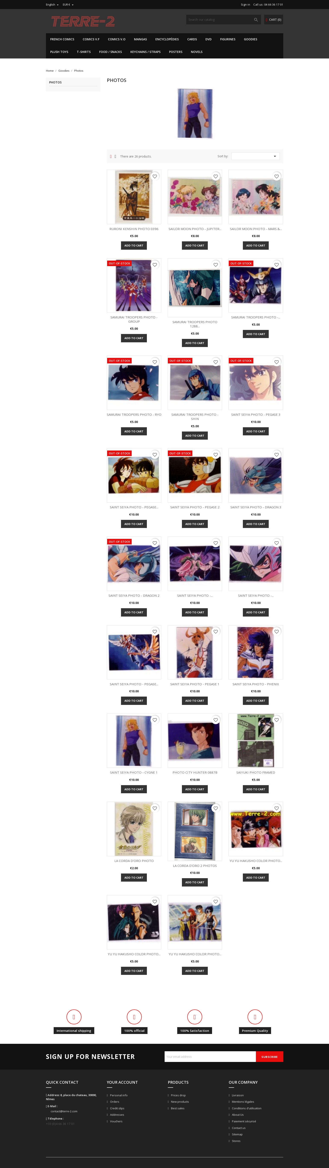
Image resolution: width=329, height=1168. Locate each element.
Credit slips (116, 1108)
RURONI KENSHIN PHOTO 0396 (133, 229)
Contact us (238, 1128)
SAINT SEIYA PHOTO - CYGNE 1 (134, 772)
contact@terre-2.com (64, 1111)
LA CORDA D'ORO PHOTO (134, 861)
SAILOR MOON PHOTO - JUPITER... (195, 229)
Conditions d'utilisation (246, 1108)
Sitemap (237, 1134)
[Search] (223, 19)
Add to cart (133, 245)
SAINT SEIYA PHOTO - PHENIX (256, 684)
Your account (122, 1082)
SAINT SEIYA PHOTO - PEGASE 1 (195, 684)
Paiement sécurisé (243, 1121)
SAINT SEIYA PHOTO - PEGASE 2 (195, 507)
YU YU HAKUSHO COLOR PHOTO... (256, 861)
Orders (114, 1102)
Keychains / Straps (145, 52)
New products (179, 1102)
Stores (235, 1141)
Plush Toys (59, 52)
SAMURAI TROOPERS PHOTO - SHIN (194, 416)
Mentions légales (242, 1102)
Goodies (250, 39)
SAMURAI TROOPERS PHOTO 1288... (195, 324)
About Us (237, 1115)
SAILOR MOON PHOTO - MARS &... (256, 229)
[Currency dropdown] (69, 4)
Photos (55, 82)
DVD (208, 39)
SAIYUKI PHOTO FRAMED (255, 772)
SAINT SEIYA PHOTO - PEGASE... (134, 507)
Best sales (177, 1108)
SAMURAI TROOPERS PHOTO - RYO (134, 414)
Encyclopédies (167, 39)
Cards (192, 39)
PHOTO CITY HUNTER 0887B (195, 772)
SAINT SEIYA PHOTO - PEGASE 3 (255, 414)
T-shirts (84, 52)
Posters (175, 52)
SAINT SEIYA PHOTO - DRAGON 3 (255, 507)
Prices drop (178, 1095)
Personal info (118, 1095)
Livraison (237, 1095)
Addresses (116, 1115)
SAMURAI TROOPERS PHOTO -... (255, 317)
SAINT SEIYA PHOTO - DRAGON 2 (134, 595)
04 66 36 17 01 (273, 4)
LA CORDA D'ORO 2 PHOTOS (195, 865)
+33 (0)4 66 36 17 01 (60, 1124)
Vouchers (115, 1121)
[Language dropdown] (53, 4)
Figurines (227, 39)
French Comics (62, 39)
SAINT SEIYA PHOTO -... (195, 595)
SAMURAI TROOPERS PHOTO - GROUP (134, 319)
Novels (196, 52)
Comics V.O (116, 39)
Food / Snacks (110, 52)
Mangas (140, 39)
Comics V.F (91, 39)
